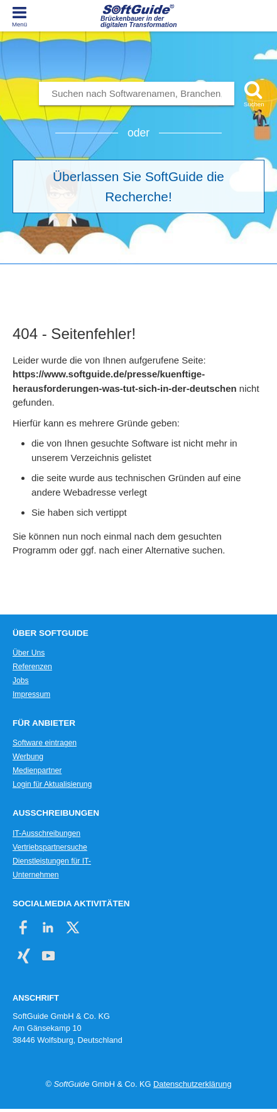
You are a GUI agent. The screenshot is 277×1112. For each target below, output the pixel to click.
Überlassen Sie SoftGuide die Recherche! (138, 186)
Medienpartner (37, 770)
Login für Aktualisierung (52, 784)
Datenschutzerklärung (192, 1084)
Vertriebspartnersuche (50, 847)
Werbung (28, 756)
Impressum (31, 694)
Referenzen (32, 666)
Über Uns (29, 652)
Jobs (21, 680)
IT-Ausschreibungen (46, 833)
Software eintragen (45, 742)
